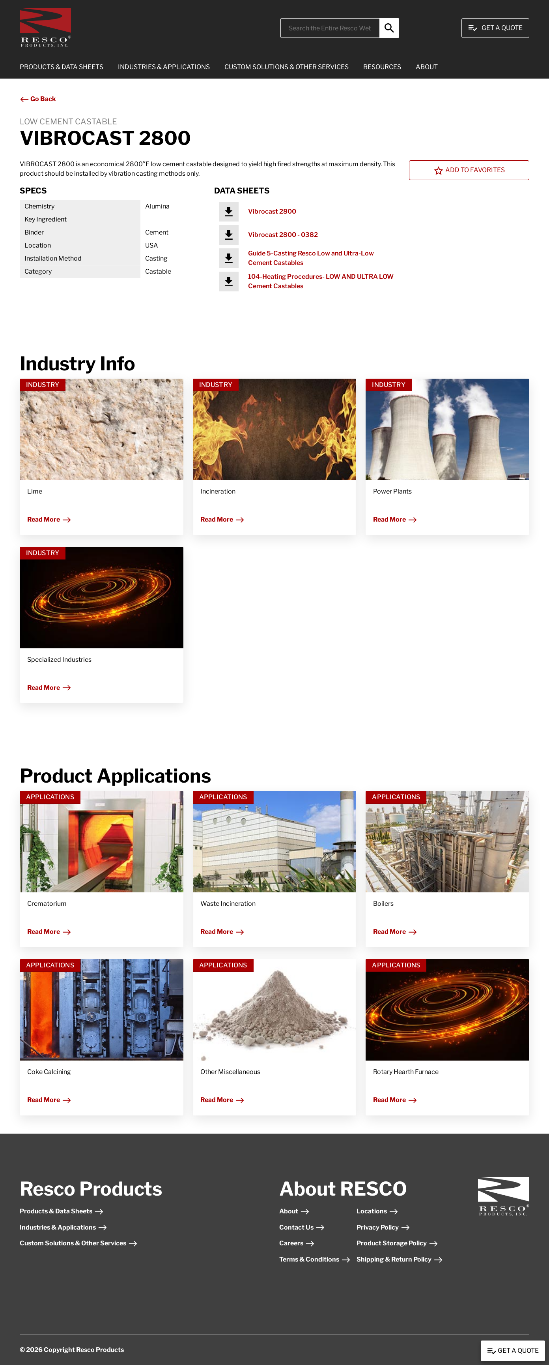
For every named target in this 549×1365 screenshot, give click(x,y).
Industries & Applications (63, 1227)
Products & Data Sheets (62, 1211)
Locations (377, 1211)
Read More (49, 519)
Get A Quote (495, 28)
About (294, 1211)
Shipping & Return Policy (400, 1259)
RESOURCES (382, 67)
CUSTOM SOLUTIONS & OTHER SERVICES (286, 67)
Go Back (38, 99)
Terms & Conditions (315, 1259)
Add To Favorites (469, 170)
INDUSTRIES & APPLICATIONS (164, 67)
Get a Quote (513, 1351)
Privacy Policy (383, 1227)
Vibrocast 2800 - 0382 (283, 234)
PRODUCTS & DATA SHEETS (61, 67)
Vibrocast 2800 (272, 211)
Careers (297, 1243)
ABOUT (427, 67)
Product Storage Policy (397, 1243)
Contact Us (302, 1227)
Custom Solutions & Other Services (79, 1243)
